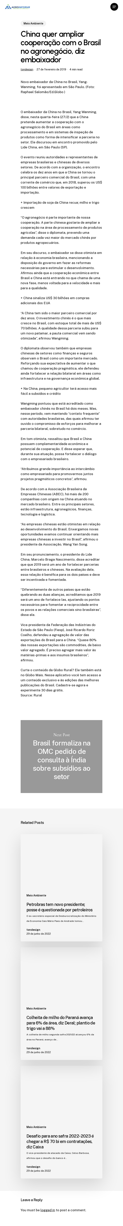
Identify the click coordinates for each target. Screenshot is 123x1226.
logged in (47, 1210)
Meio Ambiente (33, 23)
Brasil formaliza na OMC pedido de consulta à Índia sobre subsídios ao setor (61, 756)
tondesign (27, 69)
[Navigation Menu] (114, 7)
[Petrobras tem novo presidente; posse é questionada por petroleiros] (61, 887)
